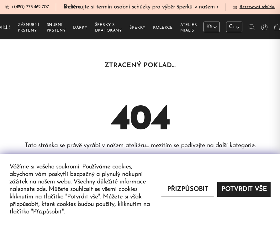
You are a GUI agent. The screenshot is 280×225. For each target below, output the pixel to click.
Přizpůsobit (187, 189)
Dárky (80, 28)
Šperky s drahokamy (108, 28)
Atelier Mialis (188, 28)
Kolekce (163, 28)
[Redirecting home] (5, 27)
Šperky (137, 28)
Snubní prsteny (56, 28)
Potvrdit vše (244, 189)
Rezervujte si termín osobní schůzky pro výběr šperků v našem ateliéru (149, 7)
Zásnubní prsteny (28, 28)
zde (41, 189)
